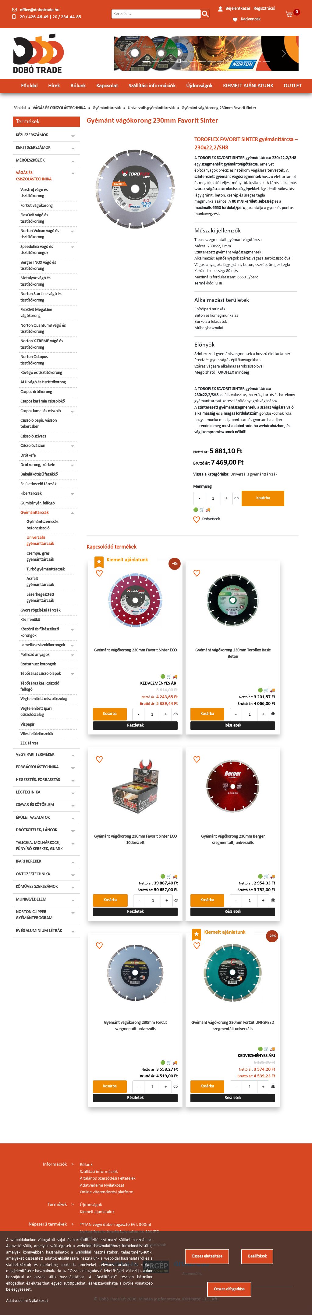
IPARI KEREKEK (28, 861)
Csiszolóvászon (32, 446)
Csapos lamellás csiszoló (40, 411)
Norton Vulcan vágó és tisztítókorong (39, 234)
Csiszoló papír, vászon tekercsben (38, 424)
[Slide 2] (155, 61)
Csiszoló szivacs (33, 436)
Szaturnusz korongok (38, 664)
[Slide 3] (164, 61)
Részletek (135, 725)
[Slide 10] (229, 61)
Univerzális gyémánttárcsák (151, 108)
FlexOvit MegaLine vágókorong (36, 313)
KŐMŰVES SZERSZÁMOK (37, 887)
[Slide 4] (174, 61)
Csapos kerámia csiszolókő (42, 401)
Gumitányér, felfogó (37, 503)
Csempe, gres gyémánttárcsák (40, 557)
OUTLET (293, 86)
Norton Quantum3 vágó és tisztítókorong (43, 329)
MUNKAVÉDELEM (31, 900)
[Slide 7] (201, 61)
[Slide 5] (183, 61)
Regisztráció (264, 8)
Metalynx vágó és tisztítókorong (35, 281)
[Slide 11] (238, 61)
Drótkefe (28, 456)
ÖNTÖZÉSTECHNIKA (33, 874)
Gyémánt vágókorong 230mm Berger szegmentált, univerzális (233, 840)
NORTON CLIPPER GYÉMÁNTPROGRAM (34, 915)
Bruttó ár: (201, 464)
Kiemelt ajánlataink (97, 1212)
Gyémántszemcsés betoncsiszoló (42, 525)
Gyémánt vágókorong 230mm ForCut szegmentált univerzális (135, 1026)
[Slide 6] (192, 61)
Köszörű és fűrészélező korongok (39, 632)
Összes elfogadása (229, 1289)
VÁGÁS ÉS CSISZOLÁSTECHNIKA (59, 108)
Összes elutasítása (207, 1256)
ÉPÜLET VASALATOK (33, 818)
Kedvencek (251, 19)
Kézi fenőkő (30, 620)
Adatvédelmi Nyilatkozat (102, 1185)
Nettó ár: (201, 452)
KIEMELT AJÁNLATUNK (248, 86)
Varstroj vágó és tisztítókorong (34, 193)
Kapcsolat (107, 86)
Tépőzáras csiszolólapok (40, 674)
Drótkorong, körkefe (37, 465)
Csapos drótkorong (36, 392)
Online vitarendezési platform (106, 1192)
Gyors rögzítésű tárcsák (40, 610)
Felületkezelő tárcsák (38, 484)
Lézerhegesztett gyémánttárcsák (40, 598)
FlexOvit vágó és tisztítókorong (34, 218)
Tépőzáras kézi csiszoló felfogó (39, 687)
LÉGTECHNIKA (28, 792)
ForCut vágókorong (36, 206)
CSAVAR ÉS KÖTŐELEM (35, 805)
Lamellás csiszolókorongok (42, 645)
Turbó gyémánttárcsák (46, 569)
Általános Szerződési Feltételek (108, 1178)
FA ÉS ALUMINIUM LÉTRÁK (39, 931)
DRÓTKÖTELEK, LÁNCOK (36, 830)
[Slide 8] (211, 61)
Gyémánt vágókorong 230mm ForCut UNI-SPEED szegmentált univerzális (232, 1026)
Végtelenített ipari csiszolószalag (35, 712)
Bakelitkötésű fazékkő (39, 474)
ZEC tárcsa (29, 743)
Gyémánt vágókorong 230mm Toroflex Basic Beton (233, 653)
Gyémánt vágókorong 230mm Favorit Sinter (219, 108)
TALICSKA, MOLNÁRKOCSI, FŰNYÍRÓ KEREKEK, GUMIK (39, 846)
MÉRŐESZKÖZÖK (30, 160)
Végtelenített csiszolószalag (43, 699)
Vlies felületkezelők (36, 734)
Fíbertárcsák (30, 494)
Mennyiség (202, 487)
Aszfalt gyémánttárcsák (40, 582)
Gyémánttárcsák (107, 108)
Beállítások (257, 1256)
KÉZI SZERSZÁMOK (32, 135)
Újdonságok (199, 86)
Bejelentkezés (237, 8)
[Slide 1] (146, 61)
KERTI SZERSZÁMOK (33, 148)
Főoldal (29, 86)
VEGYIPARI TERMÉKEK (35, 755)
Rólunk (78, 86)
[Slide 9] (220, 61)
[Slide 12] (248, 61)
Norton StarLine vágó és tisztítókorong (40, 297)
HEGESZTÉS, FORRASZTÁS (38, 780)
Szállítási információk (152, 86)
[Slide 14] (266, 61)
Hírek (54, 86)
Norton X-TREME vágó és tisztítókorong (41, 344)
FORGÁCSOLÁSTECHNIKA (37, 767)
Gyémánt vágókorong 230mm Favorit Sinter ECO (135, 650)
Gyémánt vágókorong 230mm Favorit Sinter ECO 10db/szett (135, 840)
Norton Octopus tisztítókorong (34, 360)
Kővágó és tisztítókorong (41, 373)
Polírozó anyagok (34, 655)
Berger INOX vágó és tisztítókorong (38, 266)
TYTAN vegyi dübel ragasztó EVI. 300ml (115, 1225)
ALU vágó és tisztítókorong (43, 382)
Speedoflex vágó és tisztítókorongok (36, 250)
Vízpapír (27, 725)
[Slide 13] (257, 61)
